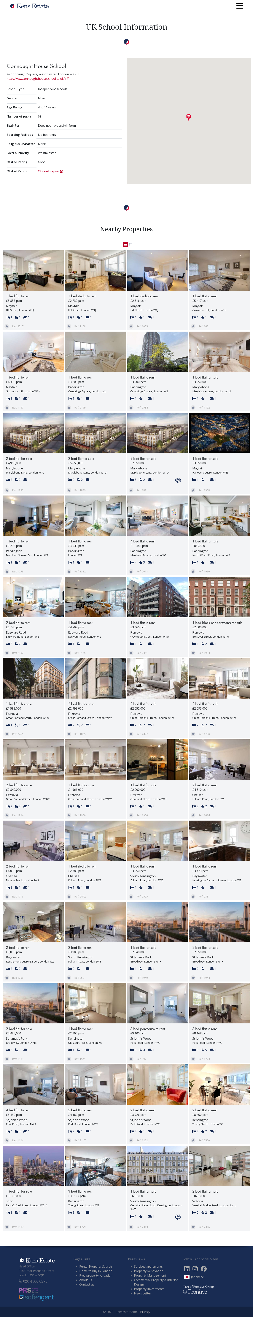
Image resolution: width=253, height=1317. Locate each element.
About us (85, 1280)
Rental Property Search (95, 1266)
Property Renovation (148, 1271)
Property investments (149, 1289)
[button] (188, 117)
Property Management (150, 1275)
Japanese (197, 1277)
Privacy (145, 1312)
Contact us (86, 1284)
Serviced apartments (148, 1266)
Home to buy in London (95, 1271)
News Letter (142, 1293)
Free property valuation (95, 1275)
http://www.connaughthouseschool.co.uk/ (38, 79)
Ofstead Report (50, 171)
